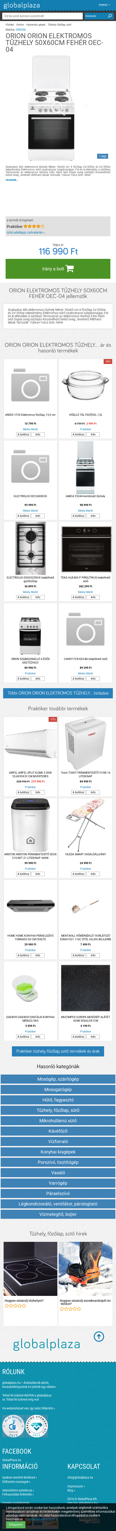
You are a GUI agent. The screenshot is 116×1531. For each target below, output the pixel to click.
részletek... (12, 180)
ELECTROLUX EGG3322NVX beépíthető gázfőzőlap (30, 579)
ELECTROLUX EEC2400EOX (30, 496)
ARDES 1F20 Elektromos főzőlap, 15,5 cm (30, 414)
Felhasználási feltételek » (18, 1494)
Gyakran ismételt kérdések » (19, 1477)
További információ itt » (41, 1519)
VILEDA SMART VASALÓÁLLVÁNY (85, 854)
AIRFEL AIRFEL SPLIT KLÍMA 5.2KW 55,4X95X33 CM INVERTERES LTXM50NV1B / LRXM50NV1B (30, 774)
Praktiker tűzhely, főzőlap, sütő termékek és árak (58, 1051)
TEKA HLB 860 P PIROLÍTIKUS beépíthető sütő (85, 579)
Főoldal (10, 24)
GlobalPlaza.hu (11, 1460)
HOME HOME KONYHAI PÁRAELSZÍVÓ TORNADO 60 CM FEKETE (30, 937)
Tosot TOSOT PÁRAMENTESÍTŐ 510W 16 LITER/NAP (85, 774)
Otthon (20, 24)
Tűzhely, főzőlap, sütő (59, 24)
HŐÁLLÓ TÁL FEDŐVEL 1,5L (85, 414)
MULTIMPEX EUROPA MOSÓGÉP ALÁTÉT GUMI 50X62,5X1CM (85, 1019)
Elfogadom (15, 1524)
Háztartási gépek (35, 24)
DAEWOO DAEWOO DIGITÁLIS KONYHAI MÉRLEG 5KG (30, 1019)
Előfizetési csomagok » (16, 1482)
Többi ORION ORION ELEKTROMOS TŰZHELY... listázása (58, 693)
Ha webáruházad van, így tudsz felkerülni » (28, 1408)
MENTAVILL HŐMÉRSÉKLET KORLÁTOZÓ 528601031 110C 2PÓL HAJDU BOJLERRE (85, 937)
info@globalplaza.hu (80, 1477)
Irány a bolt (58, 268)
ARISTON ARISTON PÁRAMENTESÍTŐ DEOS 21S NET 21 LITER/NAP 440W (30, 856)
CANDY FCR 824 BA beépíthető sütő (85, 659)
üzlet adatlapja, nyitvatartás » (26, 232)
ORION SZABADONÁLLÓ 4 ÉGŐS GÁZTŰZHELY (30, 660)
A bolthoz (23, 434)
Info (38, 434)
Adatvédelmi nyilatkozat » (18, 1490)
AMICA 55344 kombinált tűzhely (85, 496)
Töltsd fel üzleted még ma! (22, 1399)
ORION (21, 29)
